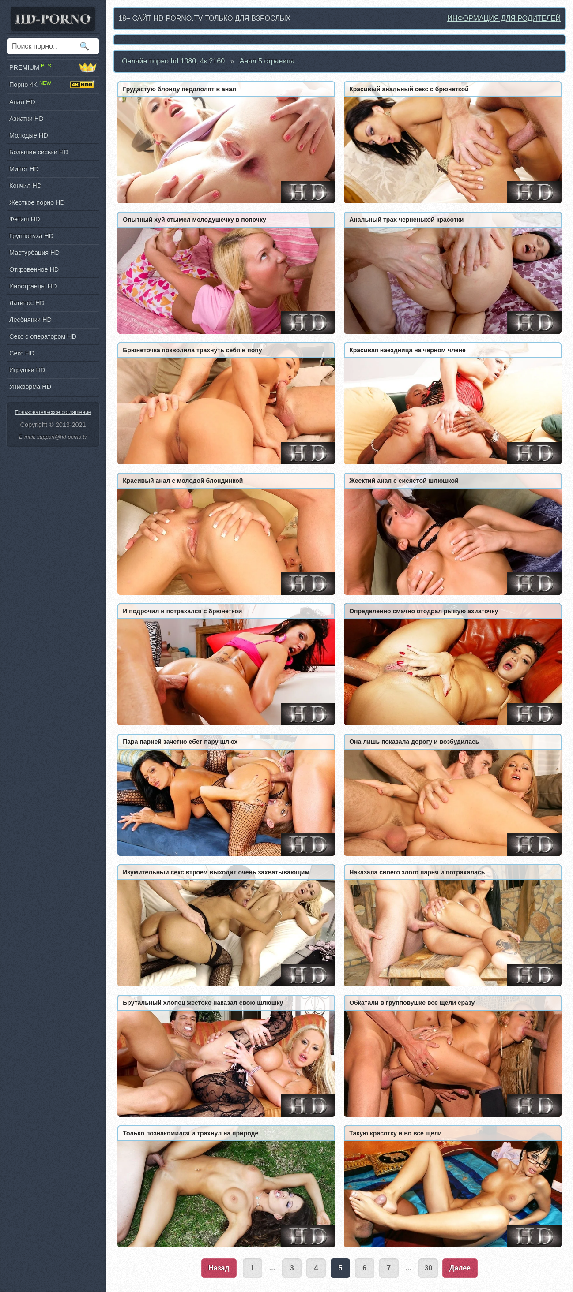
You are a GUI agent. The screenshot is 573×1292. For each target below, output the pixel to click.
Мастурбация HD (34, 252)
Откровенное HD (34, 269)
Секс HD (21, 353)
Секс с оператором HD (42, 336)
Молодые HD (28, 135)
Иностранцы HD (33, 286)
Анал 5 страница (267, 61)
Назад (218, 1268)
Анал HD (22, 101)
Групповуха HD (31, 235)
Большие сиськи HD (38, 152)
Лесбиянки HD (30, 319)
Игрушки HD (27, 369)
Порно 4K (53, 84)
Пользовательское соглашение (53, 412)
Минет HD (24, 168)
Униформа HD (30, 386)
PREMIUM (53, 67)
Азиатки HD (26, 118)
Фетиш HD (24, 219)
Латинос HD (27, 302)
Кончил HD (25, 185)
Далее (460, 1268)
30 (428, 1268)
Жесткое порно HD (37, 202)
